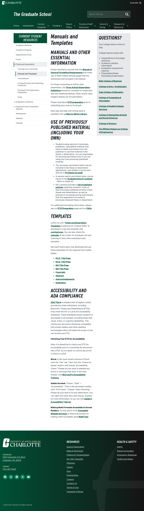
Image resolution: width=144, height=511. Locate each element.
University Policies (75, 492)
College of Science (107, 123)
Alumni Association (75, 447)
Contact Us (72, 483)
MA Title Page (62, 265)
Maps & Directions (75, 451)
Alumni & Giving (104, 25)
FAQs (20, 97)
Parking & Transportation (78, 455)
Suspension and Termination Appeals (27, 108)
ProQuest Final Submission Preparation (28, 91)
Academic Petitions (24, 45)
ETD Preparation (66, 208)
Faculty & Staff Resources (86, 25)
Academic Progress (24, 50)
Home (16, 26)
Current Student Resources (30, 38)
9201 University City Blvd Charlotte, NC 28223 (14, 458)
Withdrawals (21, 114)
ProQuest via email (74, 173)
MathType (83, 417)
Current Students (41, 25)
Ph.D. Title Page (63, 258)
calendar (55, 235)
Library (70, 467)
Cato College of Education (111, 92)
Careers (70, 479)
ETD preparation (75, 102)
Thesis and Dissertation (25, 64)
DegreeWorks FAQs (23, 55)
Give (69, 471)
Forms (18, 60)
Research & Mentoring (119, 25)
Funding (56, 26)
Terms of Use (73, 487)
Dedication (61, 283)
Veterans (19, 118)
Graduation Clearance (24, 102)
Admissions (28, 26)
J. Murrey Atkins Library (75, 114)
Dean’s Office (69, 25)
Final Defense (23, 79)
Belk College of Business (110, 81)
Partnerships (72, 475)
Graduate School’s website (79, 179)
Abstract (60, 276)
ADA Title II (56, 302)
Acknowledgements (65, 279)
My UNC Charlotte (75, 459)
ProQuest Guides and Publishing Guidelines (30, 84)
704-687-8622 (9, 469)
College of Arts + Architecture (113, 87)
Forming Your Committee (28, 69)
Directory (71, 463)
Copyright (60, 272)
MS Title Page (62, 269)
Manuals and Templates (27, 74)
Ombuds (19, 123)
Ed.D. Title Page (63, 262)
